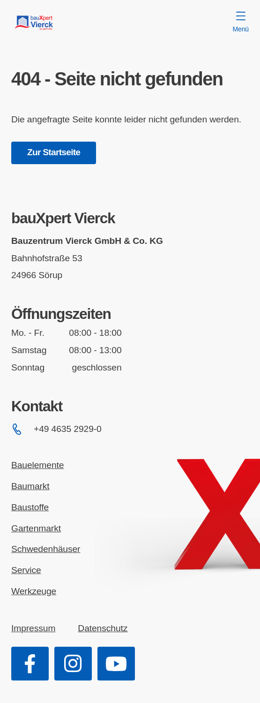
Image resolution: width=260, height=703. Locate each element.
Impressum (33, 628)
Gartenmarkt (36, 528)
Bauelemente (37, 465)
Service (26, 570)
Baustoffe (30, 507)
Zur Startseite (53, 152)
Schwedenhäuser (45, 549)
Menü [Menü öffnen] (241, 22)
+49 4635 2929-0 (56, 429)
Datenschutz (102, 628)
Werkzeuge (33, 591)
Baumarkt (30, 486)
